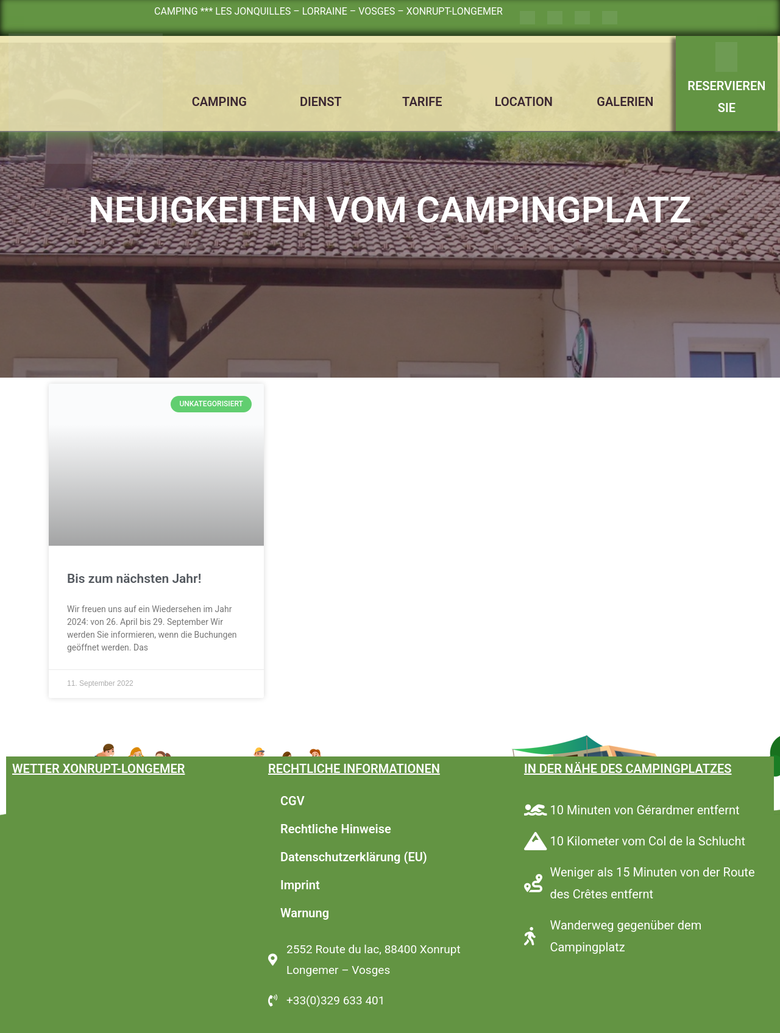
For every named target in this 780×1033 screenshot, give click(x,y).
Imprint (300, 885)
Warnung (304, 913)
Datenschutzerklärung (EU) (353, 857)
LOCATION (524, 101)
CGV (292, 801)
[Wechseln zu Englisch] (555, 18)
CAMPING (219, 101)
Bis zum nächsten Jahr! (134, 578)
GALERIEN (625, 101)
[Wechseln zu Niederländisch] (609, 18)
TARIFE (422, 101)
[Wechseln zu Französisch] (527, 18)
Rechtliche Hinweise (335, 829)
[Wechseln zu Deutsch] (582, 18)
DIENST (321, 101)
